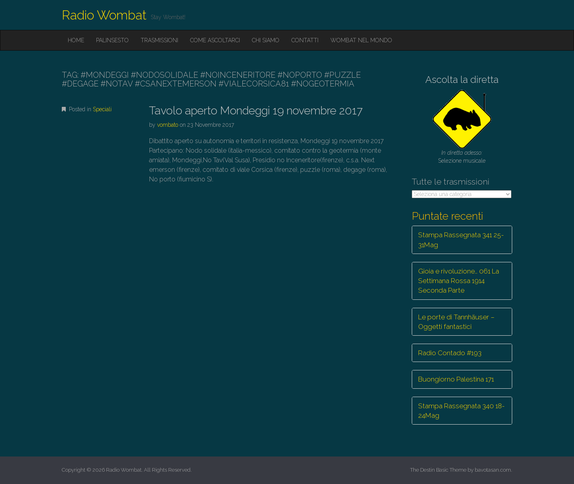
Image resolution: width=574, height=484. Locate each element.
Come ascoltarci (215, 40)
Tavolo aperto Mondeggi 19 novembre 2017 (256, 110)
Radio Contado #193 (450, 353)
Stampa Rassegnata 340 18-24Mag (461, 410)
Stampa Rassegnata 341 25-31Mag (461, 239)
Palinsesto (112, 40)
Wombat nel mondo (361, 40)
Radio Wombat (104, 15)
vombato (167, 125)
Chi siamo (265, 40)
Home (76, 40)
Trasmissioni (159, 40)
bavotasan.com (493, 470)
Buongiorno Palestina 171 (456, 379)
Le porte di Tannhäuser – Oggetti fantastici (456, 322)
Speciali (102, 109)
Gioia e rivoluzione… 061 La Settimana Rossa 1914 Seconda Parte (458, 281)
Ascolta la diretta (462, 79)
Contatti (304, 40)
